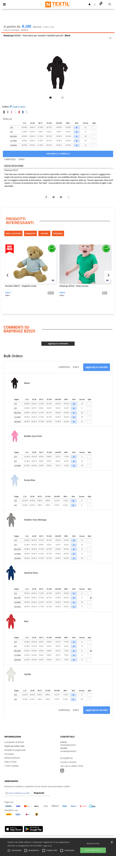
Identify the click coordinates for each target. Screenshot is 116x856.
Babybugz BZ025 (11, 170)
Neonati (44, 233)
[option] (58, 72)
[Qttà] (89, 404)
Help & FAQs (10, 762)
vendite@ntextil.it (68, 751)
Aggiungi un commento (58, 344)
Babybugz (9, 35)
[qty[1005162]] (94, 136)
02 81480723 (66, 758)
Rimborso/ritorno (12, 758)
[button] (89, 4)
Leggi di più (47, 846)
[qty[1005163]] (94, 141)
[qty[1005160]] (94, 127)
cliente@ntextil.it (68, 745)
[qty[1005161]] (94, 132)
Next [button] (110, 74)
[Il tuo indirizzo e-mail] (18, 793)
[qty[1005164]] (94, 145)
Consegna (9, 754)
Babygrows (30, 233)
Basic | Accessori (13, 233)
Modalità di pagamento (15, 750)
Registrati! (39, 793)
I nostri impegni (11, 766)
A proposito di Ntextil (14, 742)
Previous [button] (8, 74)
